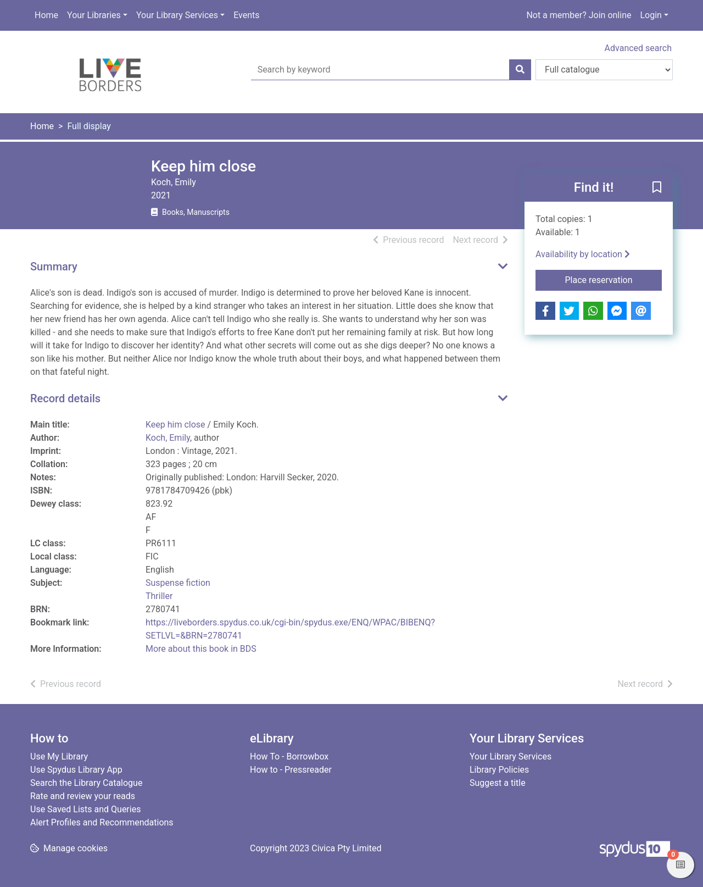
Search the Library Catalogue (86, 783)
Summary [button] (53, 266)
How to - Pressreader (291, 769)
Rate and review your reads (82, 796)
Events (246, 15)
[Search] (520, 69)
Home (46, 15)
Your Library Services (177, 15)
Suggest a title (498, 783)
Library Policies (499, 769)
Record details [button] (65, 398)
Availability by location (582, 254)
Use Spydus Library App (76, 769)
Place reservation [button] (613, 279)
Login (650, 15)
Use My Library (59, 756)
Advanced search (638, 48)
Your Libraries (94, 15)
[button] (657, 188)
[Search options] (604, 69)
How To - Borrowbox (289, 756)
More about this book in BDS (201, 649)
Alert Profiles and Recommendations (102, 822)
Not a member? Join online (578, 15)
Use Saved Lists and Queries (85, 809)
